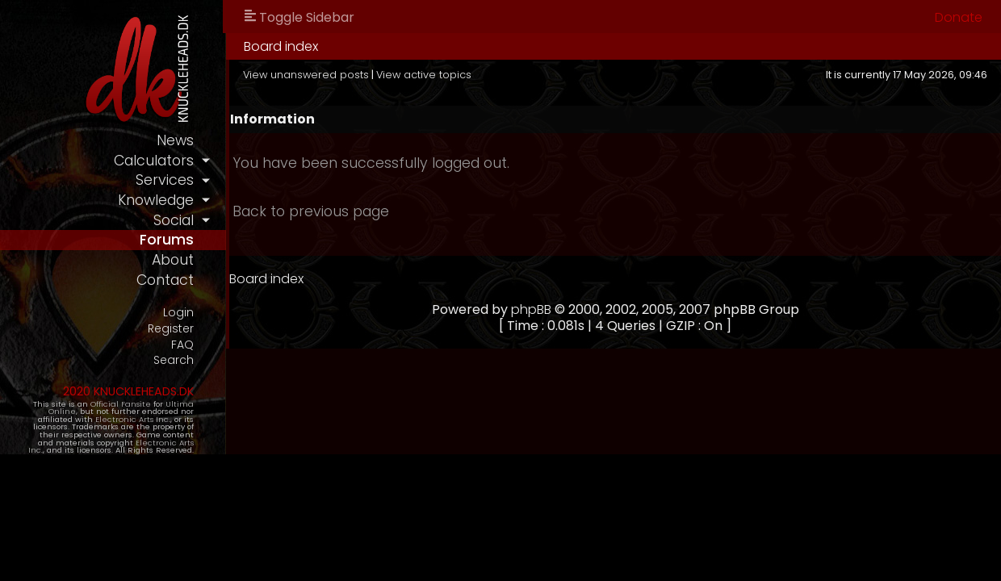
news (175, 140)
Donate (958, 17)
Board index (281, 46)
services (165, 180)
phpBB (531, 309)
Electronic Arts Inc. (132, 419)
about (173, 260)
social (173, 220)
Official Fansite (120, 404)
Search (173, 360)
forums (167, 239)
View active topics (423, 75)
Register (171, 328)
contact (165, 280)
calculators (154, 160)
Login (178, 312)
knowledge (156, 200)
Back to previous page (310, 211)
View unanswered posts (306, 75)
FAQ (182, 345)
